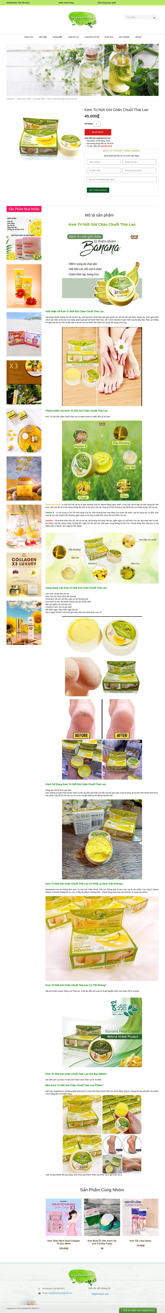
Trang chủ (28, 37)
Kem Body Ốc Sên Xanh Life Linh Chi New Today (102, 1242)
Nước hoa (109, 37)
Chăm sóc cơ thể (92, 37)
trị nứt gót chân (39, 99)
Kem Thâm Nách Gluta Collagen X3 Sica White (63, 1242)
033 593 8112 (106, 146)
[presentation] (99, 215)
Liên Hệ (138, 37)
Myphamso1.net (100, 1294)
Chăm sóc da (73, 37)
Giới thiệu (43, 37)
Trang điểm (57, 37)
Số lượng (89, 124)
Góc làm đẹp (124, 37)
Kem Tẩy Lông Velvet (140, 1241)
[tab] (99, 214)
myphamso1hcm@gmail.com (60, 1293)
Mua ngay (98, 132)
